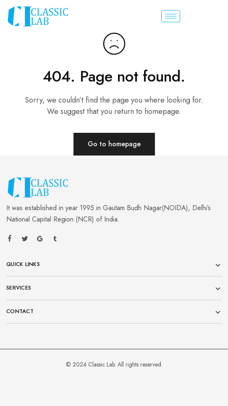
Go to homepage (114, 144)
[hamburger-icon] (170, 16)
